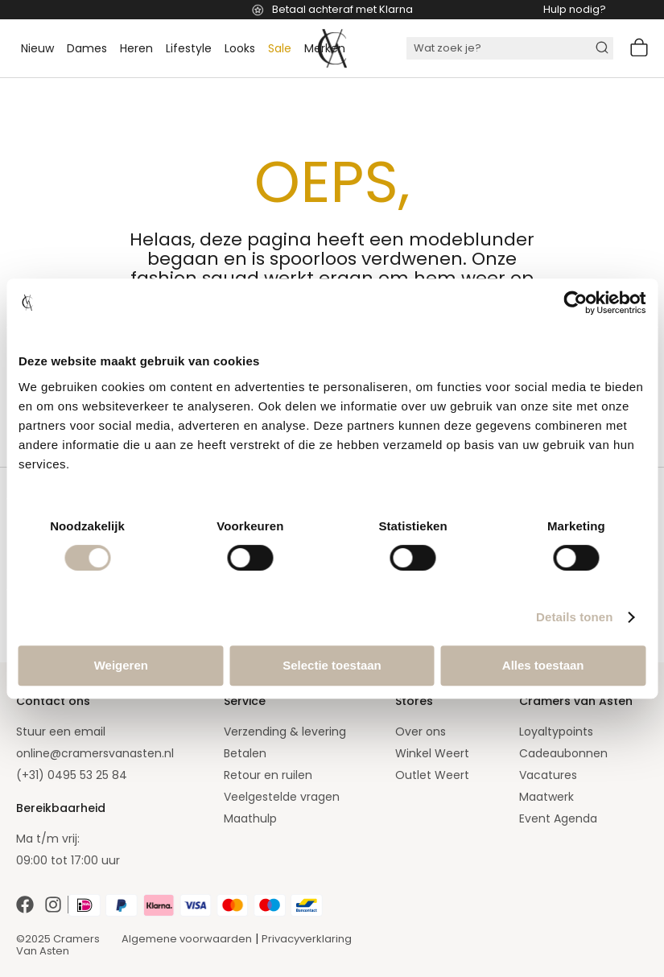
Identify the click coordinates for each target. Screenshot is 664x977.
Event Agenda (558, 818)
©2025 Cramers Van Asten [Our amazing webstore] (58, 944)
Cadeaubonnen (563, 753)
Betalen (245, 753)
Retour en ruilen (268, 775)
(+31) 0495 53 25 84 (71, 775)
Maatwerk (546, 797)
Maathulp (250, 818)
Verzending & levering (285, 731)
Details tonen (574, 617)
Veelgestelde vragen (282, 797)
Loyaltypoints (556, 731)
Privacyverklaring (307, 938)
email (89, 731)
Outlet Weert (432, 775)
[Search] (605, 48)
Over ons (420, 731)
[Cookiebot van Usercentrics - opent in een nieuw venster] (575, 303)
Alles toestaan (543, 665)
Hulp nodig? (574, 9)
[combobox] (509, 48)
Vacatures (548, 775)
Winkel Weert (432, 753)
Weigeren (121, 665)
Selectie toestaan (332, 665)
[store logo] (332, 48)
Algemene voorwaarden (187, 938)
